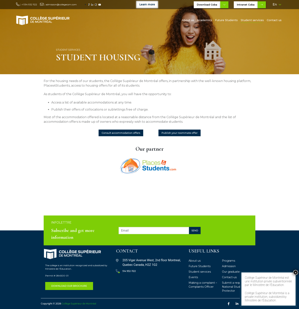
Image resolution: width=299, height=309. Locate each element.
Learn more (147, 4)
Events (193, 277)
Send (194, 230)
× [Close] (295, 272)
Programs (228, 260)
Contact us (274, 20)
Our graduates (231, 271)
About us (188, 20)
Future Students (226, 20)
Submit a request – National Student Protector (234, 286)
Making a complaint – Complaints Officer (203, 284)
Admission (229, 266)
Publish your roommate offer (180, 132)
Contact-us (229, 277)
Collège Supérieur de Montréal (79, 303)
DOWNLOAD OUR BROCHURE (69, 285)
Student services (252, 20)
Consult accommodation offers (121, 132)
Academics (204, 20)
